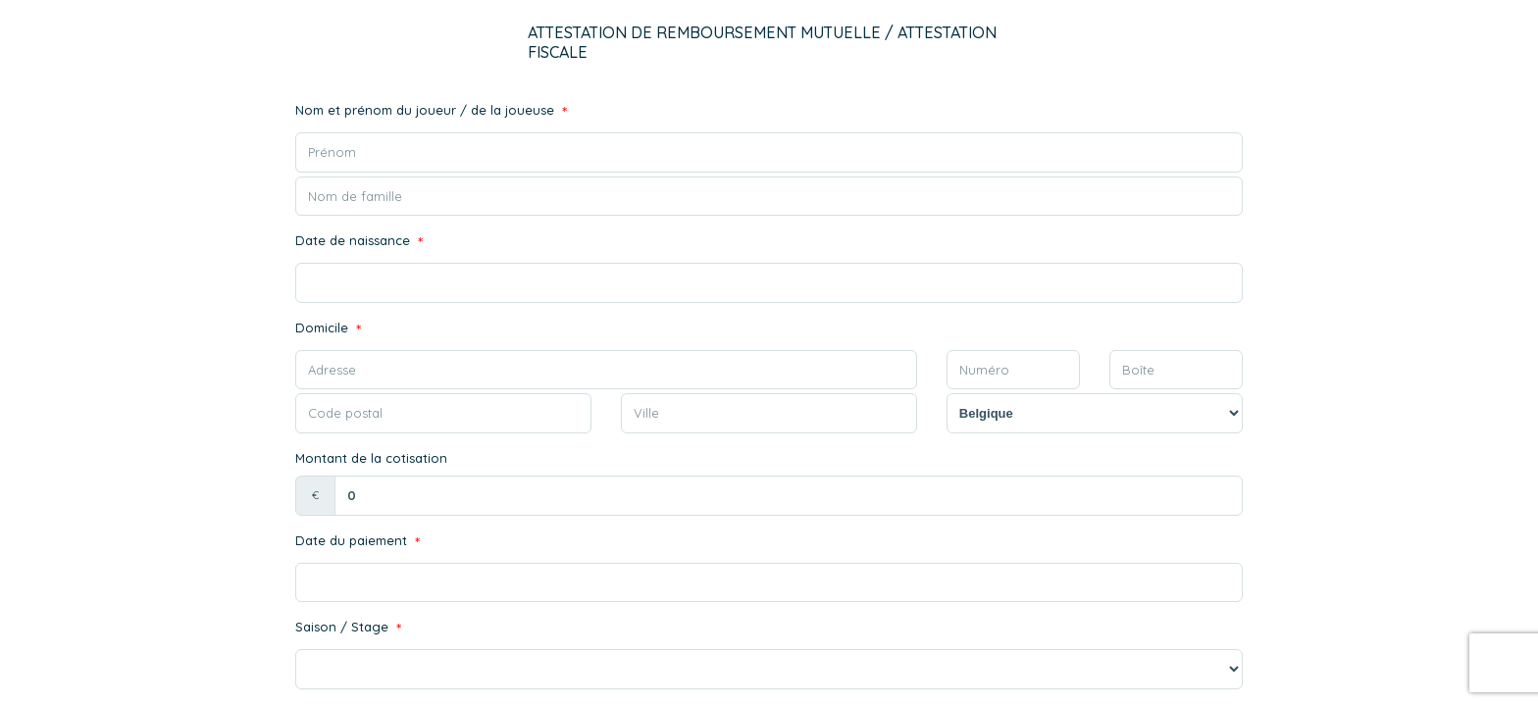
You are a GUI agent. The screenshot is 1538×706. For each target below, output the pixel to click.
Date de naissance (359, 242)
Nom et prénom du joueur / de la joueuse (431, 112)
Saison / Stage (348, 629)
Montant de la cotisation (371, 458)
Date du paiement (357, 542)
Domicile (328, 330)
